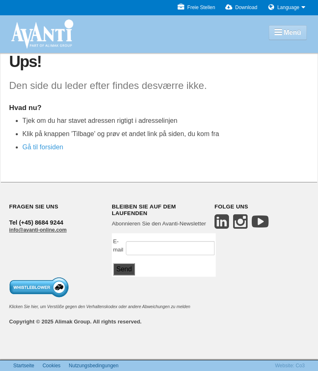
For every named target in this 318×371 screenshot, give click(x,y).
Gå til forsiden (42, 147)
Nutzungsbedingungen (93, 366)
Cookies (51, 366)
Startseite (23, 366)
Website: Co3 (290, 366)
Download (241, 8)
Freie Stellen (196, 8)
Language (288, 8)
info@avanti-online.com (38, 230)
